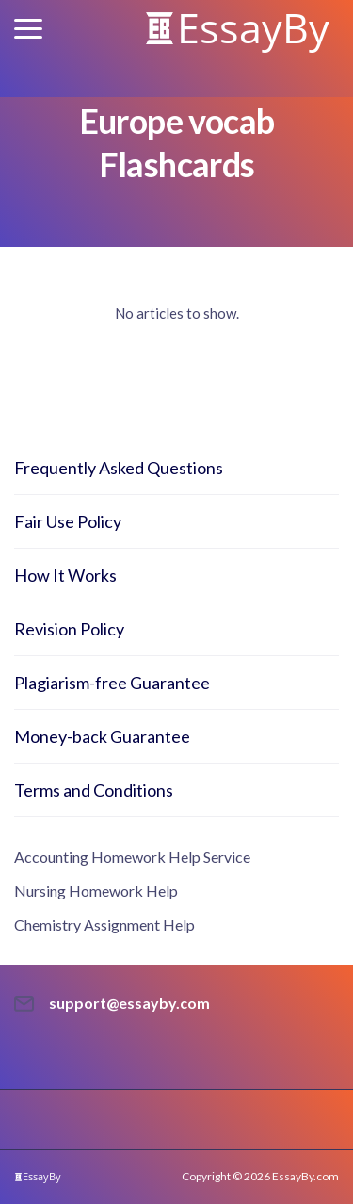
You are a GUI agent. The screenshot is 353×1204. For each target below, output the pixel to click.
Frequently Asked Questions (118, 467)
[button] (28, 29)
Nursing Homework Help (96, 890)
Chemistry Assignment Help (104, 924)
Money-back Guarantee (102, 736)
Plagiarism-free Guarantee (112, 682)
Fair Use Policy (67, 521)
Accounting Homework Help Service (132, 857)
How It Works (65, 575)
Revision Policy (69, 628)
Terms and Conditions (93, 790)
